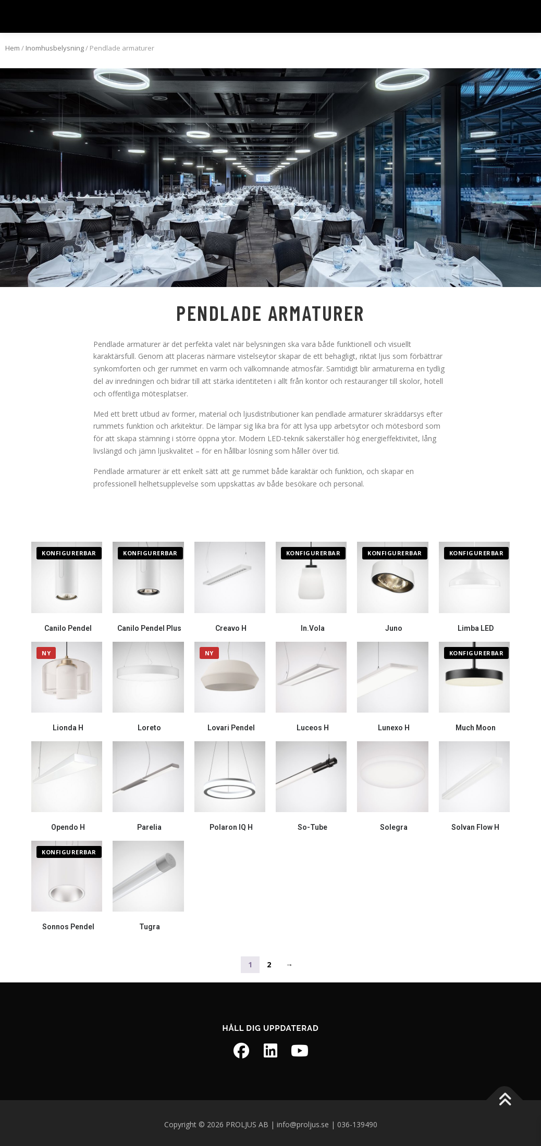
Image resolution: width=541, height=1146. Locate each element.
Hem (12, 44)
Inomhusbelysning (55, 44)
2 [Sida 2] (269, 961)
